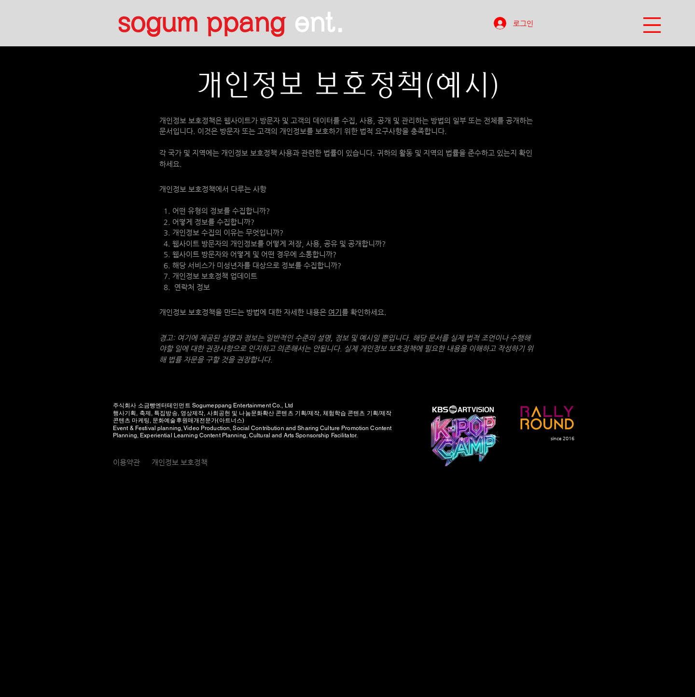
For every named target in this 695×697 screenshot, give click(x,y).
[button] (652, 25)
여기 (335, 312)
